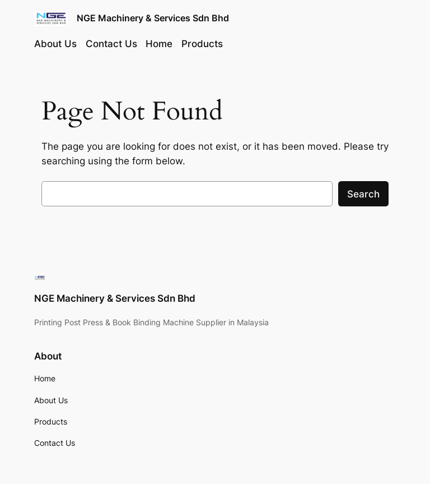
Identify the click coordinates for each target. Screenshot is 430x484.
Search (363, 194)
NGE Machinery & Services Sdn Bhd (153, 18)
